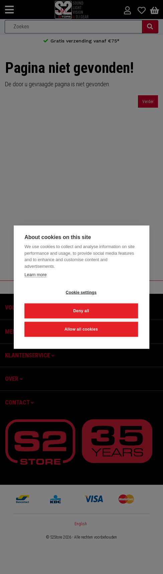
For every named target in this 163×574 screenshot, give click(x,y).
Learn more (35, 274)
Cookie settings (81, 292)
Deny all (81, 310)
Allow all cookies (81, 329)
